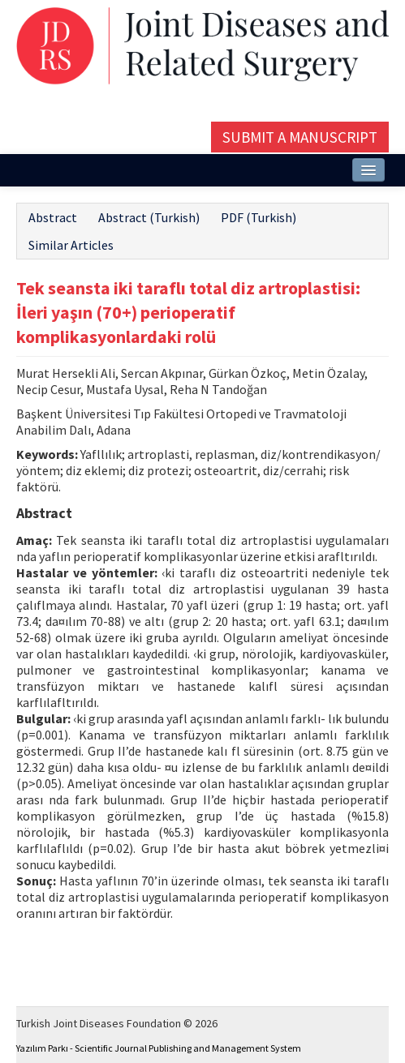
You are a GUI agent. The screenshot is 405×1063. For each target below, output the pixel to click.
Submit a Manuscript (299, 137)
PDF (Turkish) (258, 217)
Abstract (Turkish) (149, 217)
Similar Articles (71, 245)
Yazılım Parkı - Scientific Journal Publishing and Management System (158, 1048)
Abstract (52, 217)
